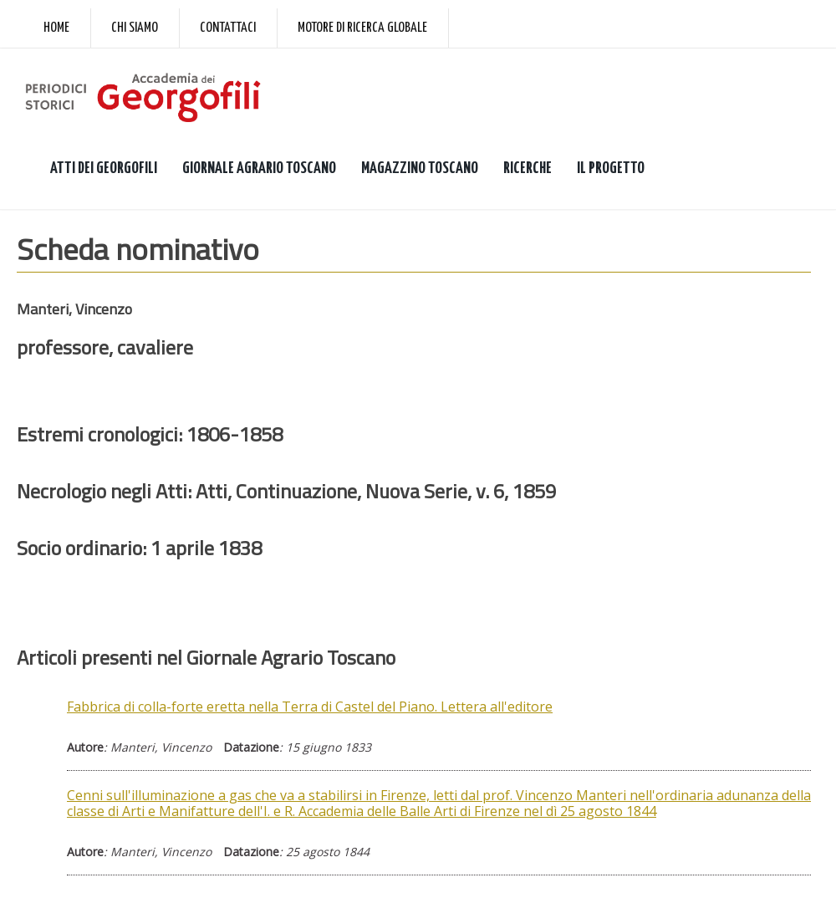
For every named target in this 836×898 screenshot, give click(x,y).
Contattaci (228, 28)
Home (56, 28)
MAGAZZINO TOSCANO (419, 168)
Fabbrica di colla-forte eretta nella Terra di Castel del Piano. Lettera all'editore (310, 706)
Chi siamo (134, 28)
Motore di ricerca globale (362, 28)
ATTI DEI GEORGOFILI (103, 168)
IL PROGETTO (611, 168)
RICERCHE (527, 168)
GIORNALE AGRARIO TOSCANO (259, 168)
